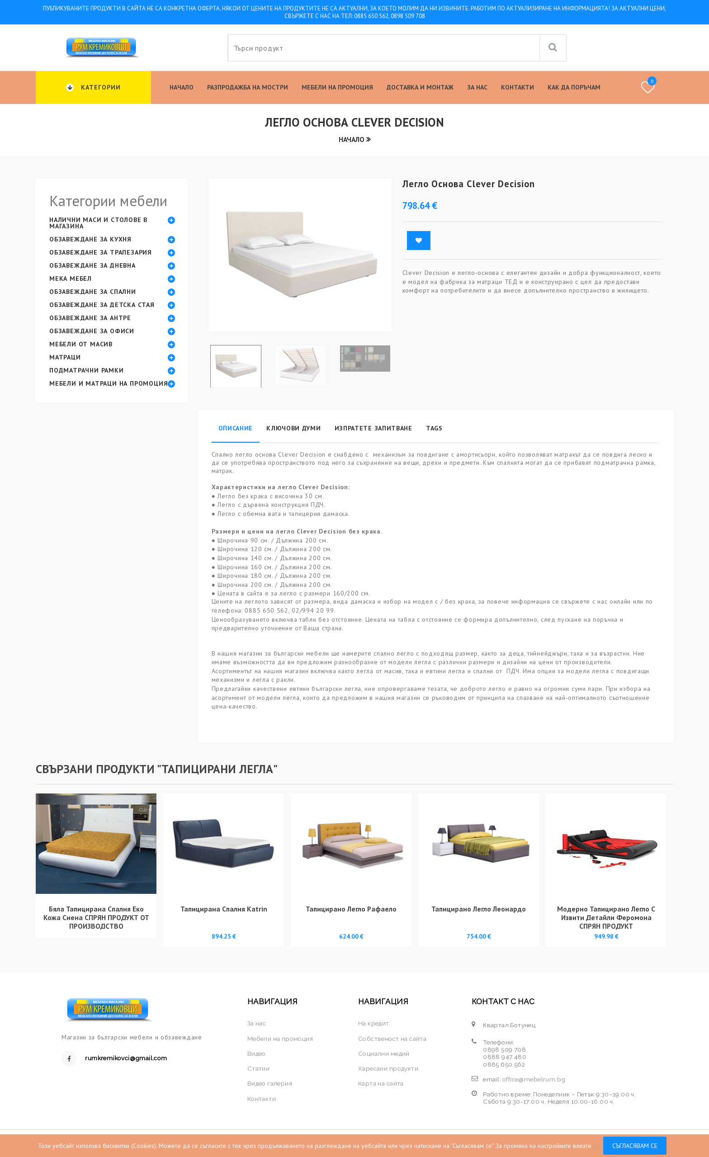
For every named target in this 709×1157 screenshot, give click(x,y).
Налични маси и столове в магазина (98, 223)
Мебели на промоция (337, 87)
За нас (477, 87)
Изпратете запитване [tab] (373, 428)
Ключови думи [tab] (293, 428)
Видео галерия (269, 1083)
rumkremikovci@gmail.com (126, 1058)
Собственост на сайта (392, 1038)
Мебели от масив (81, 344)
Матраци (65, 357)
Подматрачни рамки (86, 370)
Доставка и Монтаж (420, 87)
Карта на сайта (381, 1083)
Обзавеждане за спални (92, 291)
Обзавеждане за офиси (91, 331)
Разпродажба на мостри (247, 87)
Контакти (517, 87)
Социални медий (384, 1053)
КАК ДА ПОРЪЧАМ (574, 87)
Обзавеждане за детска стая (102, 305)
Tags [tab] (434, 428)
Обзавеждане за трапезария (100, 252)
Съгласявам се (634, 1146)
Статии (258, 1068)
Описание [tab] (235, 428)
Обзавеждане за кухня (90, 239)
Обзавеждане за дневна (92, 265)
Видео (256, 1053)
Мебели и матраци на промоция (108, 383)
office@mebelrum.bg (533, 1079)
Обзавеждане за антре (90, 318)
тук (597, 1146)
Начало (182, 87)
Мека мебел (70, 278)
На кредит (373, 1023)
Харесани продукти (388, 1068)
